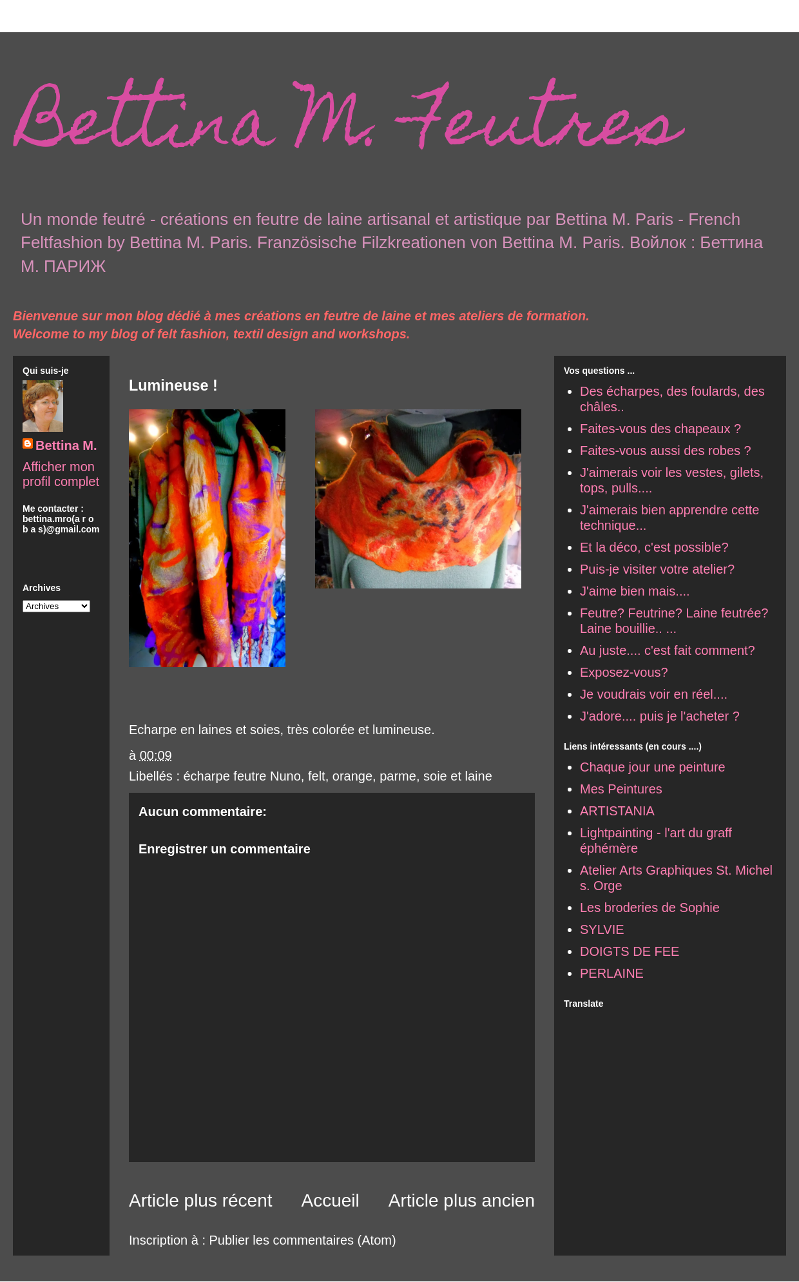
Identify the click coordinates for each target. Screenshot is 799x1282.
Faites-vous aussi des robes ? (665, 450)
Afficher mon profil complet (61, 474)
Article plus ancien (462, 1200)
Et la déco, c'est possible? (654, 547)
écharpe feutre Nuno (242, 776)
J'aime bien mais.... (635, 591)
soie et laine (457, 776)
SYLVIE (602, 929)
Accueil (331, 1200)
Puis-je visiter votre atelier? (657, 569)
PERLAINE (612, 973)
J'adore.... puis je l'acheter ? (660, 716)
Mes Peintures (621, 789)
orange (352, 776)
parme (398, 776)
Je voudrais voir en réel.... (653, 694)
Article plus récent (201, 1200)
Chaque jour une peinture (653, 767)
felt (316, 776)
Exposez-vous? (624, 672)
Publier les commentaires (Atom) (302, 1240)
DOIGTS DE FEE (629, 951)
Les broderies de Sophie (650, 907)
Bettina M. (66, 445)
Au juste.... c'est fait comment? (667, 650)
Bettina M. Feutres (349, 129)
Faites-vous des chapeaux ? (660, 429)
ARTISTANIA (617, 811)
